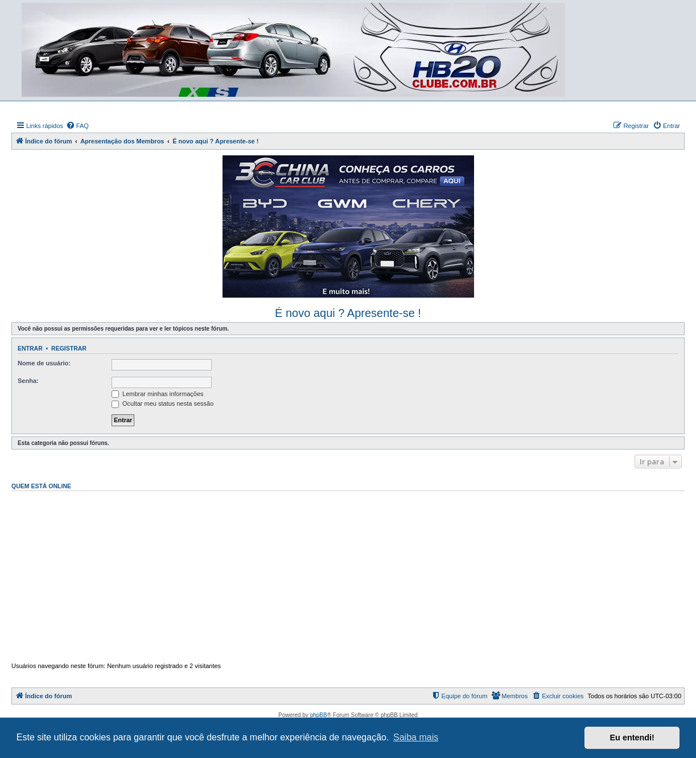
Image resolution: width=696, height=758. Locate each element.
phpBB (318, 715)
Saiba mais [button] (415, 737)
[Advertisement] (348, 576)
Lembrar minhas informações (158, 393)
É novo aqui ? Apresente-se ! (348, 313)
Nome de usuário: (44, 363)
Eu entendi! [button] (632, 737)
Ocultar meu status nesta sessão (162, 403)
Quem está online (41, 486)
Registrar (69, 348)
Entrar (30, 348)
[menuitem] (77, 126)
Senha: (28, 380)
